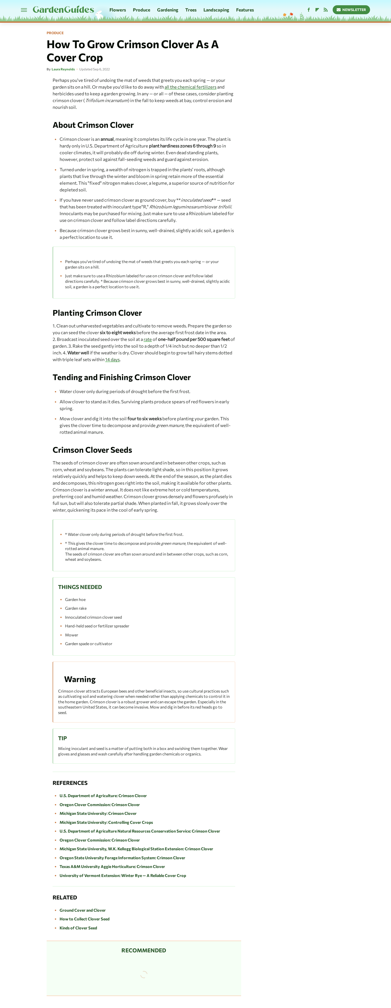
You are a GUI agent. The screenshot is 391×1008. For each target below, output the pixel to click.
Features (245, 9)
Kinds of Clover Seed (78, 927)
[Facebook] (308, 9)
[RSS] (325, 9)
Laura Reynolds (63, 69)
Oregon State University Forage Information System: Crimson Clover (122, 857)
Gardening (167, 9)
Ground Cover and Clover (83, 910)
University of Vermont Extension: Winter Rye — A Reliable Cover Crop (123, 875)
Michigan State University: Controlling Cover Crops (106, 822)
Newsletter (351, 9)
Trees (190, 9)
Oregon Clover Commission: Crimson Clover (100, 804)
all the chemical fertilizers (190, 87)
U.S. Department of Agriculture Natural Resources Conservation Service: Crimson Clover (140, 831)
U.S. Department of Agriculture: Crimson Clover (103, 795)
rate (148, 339)
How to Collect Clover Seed (84, 918)
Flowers (117, 9)
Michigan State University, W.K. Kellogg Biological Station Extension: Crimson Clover (136, 848)
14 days (112, 359)
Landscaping (216, 9)
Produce (141, 9)
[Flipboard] (317, 9)
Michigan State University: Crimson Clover (98, 813)
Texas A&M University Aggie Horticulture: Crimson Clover (112, 866)
